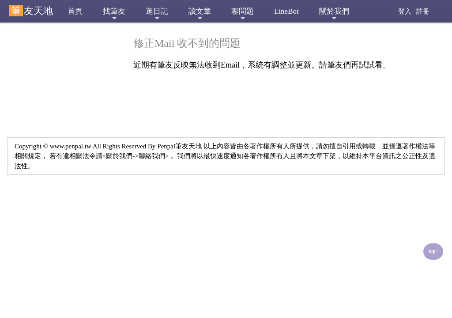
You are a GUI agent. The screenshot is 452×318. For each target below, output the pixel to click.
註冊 (422, 11)
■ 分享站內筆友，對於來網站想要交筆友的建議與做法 (63, 146)
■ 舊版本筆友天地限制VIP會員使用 (65, 66)
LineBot (286, 11)
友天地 (31, 10)
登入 (404, 11)
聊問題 (242, 14)
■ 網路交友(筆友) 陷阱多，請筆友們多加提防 (63, 173)
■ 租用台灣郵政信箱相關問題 (63, 195)
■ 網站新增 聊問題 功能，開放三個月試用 (65, 93)
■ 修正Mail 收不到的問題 (57, 43)
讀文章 (199, 14)
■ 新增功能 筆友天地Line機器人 (64, 120)
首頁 (75, 11)
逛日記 (157, 14)
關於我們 (334, 14)
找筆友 (114, 14)
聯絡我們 (152, 155)
